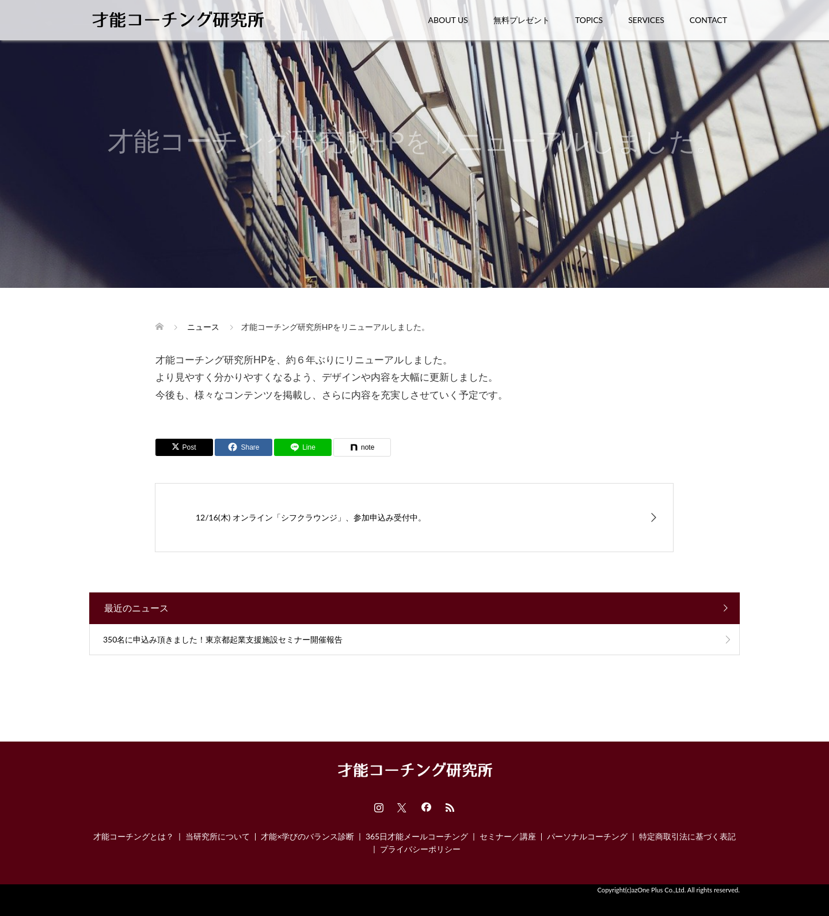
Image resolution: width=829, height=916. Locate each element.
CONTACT (708, 20)
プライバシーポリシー (420, 849)
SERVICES (646, 20)
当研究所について (217, 836)
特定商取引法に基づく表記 (687, 836)
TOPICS (589, 20)
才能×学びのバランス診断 (307, 836)
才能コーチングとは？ (133, 836)
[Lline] (303, 447)
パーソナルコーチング (587, 836)
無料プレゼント (521, 20)
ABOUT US (448, 20)
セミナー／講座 (508, 836)
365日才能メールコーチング (417, 836)
